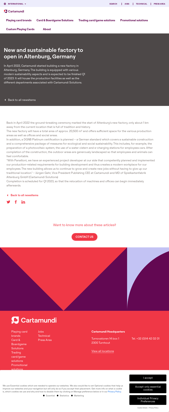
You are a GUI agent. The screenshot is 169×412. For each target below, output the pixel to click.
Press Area (159, 4)
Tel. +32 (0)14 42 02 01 (145, 338)
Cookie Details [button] (142, 407)
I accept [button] (148, 377)
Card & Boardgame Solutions (54, 20)
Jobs (127, 4)
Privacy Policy (114, 390)
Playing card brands (18, 20)
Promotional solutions (134, 20)
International (15, 4)
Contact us (84, 236)
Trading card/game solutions (97, 20)
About (47, 29)
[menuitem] (19, 20)
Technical (141, 4)
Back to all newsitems (22, 99)
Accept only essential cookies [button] (148, 387)
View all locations (102, 351)
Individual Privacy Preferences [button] (147, 399)
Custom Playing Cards (20, 29)
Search (113, 4)
